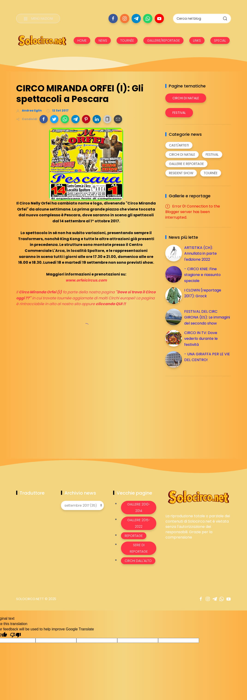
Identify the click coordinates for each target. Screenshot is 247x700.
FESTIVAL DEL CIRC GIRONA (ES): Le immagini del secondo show (207, 317)
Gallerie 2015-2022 (138, 523)
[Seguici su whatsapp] (147, 18)
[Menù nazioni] (38, 18)
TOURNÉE (127, 40)
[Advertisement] (200, 412)
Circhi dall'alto (138, 560)
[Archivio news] (82, 505)
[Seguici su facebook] (113, 18)
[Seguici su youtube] (159, 18)
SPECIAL (220, 40)
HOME (82, 40)
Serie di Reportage (139, 548)
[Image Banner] (198, 496)
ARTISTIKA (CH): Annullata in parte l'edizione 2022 (200, 253)
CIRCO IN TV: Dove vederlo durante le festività (201, 338)
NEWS (103, 40)
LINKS (197, 40)
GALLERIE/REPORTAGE (163, 40)
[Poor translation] (15, 635)
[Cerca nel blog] (202, 18)
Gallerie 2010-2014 (138, 507)
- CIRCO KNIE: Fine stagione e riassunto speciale (202, 274)
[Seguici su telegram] (136, 18)
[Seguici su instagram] (124, 18)
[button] (43, 119)
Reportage (134, 535)
